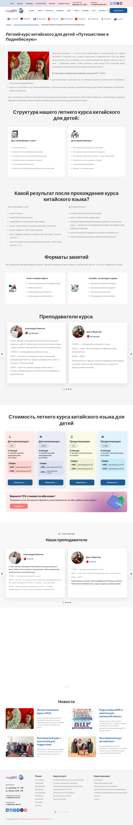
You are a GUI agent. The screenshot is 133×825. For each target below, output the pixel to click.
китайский (33, 333)
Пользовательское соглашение (106, 786)
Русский (120, 19)
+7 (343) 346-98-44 (98, 4)
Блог (12, 3)
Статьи (96, 799)
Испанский (54, 19)
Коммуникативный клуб (62, 796)
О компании (98, 780)
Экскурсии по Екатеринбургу (64, 793)
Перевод (85, 10)
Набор (76, 10)
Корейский (94, 19)
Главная (8, 25)
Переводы (29, 3)
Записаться (118, 10)
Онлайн (31, 10)
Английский (14, 19)
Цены (69, 10)
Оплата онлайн (41, 3)
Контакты (52, 3)
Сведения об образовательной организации (110, 793)
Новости (20, 3)
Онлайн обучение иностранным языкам (68, 780)
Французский (41, 19)
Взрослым (49, 10)
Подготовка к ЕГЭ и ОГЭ (62, 789)
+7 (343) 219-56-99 (13, 797)
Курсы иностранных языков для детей (26, 25)
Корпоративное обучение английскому (68, 786)
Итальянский (68, 19)
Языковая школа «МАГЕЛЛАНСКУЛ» (38, 819)
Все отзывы (66, 686)
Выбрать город (63, 3)
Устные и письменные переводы (65, 783)
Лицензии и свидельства (103, 783)
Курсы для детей (59, 799)
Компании (60, 10)
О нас (94, 10)
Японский (107, 19)
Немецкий (26, 19)
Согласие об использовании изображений (110, 789)
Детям (40, 10)
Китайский (81, 19)
